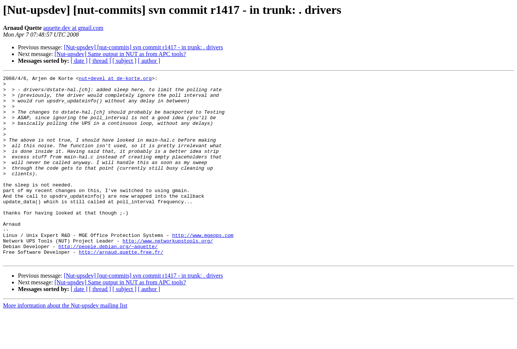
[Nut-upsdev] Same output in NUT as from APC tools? (120, 54)
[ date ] (79, 61)
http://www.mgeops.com (202, 267)
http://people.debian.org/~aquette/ (107, 281)
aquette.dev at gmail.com (73, 28)
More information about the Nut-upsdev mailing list (65, 342)
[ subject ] (124, 61)
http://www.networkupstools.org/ (168, 274)
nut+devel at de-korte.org (115, 79)
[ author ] (149, 61)
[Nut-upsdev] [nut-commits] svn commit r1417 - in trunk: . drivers (143, 47)
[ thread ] (100, 61)
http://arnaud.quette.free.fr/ (121, 287)
